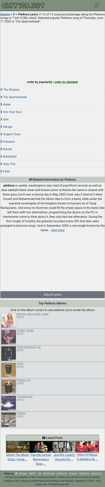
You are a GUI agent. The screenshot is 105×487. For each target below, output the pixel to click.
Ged (4, 119)
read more (57, 230)
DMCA (32, 473)
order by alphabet (66, 82)
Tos (39, 473)
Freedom (7, 141)
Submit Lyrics (52, 294)
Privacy (23, 473)
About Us (96, 473)
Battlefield (8, 156)
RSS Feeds (49, 473)
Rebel (5, 104)
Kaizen (6, 149)
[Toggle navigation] (97, 5)
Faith (5, 171)
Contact (73, 473)
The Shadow (10, 89)
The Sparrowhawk (13, 97)
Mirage (6, 127)
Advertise (84, 473)
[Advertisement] (52, 51)
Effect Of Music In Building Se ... (87, 453)
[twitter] (16, 473)
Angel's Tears (10, 134)
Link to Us (61, 473)
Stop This (8, 164)
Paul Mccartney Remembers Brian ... (40, 455)
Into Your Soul (11, 112)
